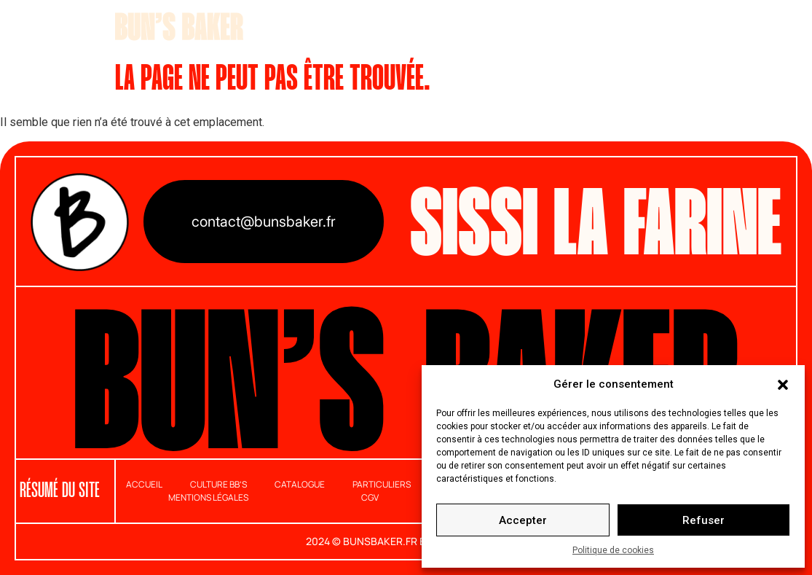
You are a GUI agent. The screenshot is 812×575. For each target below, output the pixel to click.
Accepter (523, 520)
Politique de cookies (613, 550)
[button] (783, 384)
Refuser (703, 520)
